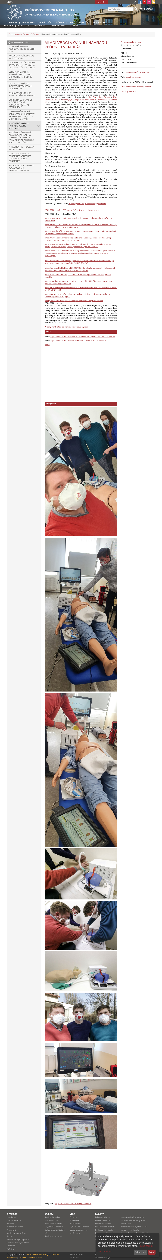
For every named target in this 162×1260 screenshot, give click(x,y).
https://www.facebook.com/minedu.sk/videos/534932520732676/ (78, 340)
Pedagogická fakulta (104, 1230)
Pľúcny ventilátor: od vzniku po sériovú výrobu (21, 94)
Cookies (55, 1254)
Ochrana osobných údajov (18, 1242)
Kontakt (75, 26)
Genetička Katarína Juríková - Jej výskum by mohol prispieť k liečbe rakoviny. (20, 76)
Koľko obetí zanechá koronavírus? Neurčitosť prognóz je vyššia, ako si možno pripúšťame (21, 115)
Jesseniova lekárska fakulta (132, 1217)
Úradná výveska (14, 1220)
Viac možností (105, 1251)
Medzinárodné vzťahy (16, 1233)
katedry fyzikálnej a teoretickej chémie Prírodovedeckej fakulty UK (81, 101)
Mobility (83, 23)
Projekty (73, 1217)
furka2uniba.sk (76, 203)
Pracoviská (28, 23)
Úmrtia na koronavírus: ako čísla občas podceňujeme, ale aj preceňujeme (21, 104)
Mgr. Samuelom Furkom (99, 97)
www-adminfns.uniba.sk (137, 72)
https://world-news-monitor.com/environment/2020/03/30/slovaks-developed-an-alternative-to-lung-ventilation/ (80, 282)
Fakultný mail (58, 26)
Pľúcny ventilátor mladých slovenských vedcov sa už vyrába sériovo (74, 300)
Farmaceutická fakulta (105, 1233)
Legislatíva (11, 1217)
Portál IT (100, 1)
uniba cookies (146, 1245)
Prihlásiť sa (146, 9)
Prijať (152, 1252)
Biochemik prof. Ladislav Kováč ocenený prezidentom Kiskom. (21, 168)
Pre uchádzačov (52, 1220)
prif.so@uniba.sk (144, 86)
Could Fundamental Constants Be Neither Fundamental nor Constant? (20, 157)
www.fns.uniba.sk (133, 77)
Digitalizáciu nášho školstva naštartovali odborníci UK (20, 86)
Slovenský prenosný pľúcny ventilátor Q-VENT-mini (22, 49)
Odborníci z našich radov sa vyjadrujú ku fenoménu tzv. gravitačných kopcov (22, 65)
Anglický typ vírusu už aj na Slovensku (21, 57)
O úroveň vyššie (19, 42)
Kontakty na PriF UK (129, 91)
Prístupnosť (12, 1257)
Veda (71, 23)
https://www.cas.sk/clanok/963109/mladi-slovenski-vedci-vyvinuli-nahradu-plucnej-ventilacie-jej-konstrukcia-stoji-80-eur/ (81, 226)
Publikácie (74, 1220)
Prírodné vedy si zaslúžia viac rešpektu (21, 148)
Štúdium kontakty (128, 86)
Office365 (11, 1245)
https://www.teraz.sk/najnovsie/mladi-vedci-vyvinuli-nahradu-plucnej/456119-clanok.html (78, 219)
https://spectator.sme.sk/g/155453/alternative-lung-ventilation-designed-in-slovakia (78, 275)
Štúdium (59, 23)
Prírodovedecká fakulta (19, 34)
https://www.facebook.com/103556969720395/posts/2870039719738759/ (82, 336)
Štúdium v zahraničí (53, 1236)
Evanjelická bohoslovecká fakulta (135, 1233)
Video (47, 344)
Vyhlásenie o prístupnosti (18, 1239)
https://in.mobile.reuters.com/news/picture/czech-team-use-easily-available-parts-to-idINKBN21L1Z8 (81, 288)
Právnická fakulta (102, 1220)
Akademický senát (15, 1226)
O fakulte (12, 23)
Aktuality (23, 26)
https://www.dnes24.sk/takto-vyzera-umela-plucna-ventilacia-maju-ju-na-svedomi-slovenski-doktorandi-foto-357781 (80, 232)
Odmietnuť (140, 1252)
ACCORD (10, 1249)
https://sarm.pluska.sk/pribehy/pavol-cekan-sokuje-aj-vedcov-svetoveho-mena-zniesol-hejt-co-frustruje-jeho (79, 295)
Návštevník (40, 26)
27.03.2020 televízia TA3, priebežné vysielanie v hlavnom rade (72, 210)
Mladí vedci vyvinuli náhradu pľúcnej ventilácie (19, 126)
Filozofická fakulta (103, 1223)
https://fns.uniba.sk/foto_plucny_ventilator (73, 1203)
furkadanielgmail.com (95, 203)
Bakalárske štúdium (53, 1223)
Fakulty (99, 1214)
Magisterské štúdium (54, 1226)
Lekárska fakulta (102, 1217)
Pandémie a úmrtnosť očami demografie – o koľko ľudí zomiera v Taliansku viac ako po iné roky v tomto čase (21, 137)
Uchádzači (45, 23)
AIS (46, 1233)
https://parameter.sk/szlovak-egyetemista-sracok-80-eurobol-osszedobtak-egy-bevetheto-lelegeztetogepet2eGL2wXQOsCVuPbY (79, 261)
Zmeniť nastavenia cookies (30, 1257)
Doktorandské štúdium (55, 1230)
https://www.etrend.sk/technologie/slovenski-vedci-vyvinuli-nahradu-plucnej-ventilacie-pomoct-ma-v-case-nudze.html (78, 239)
